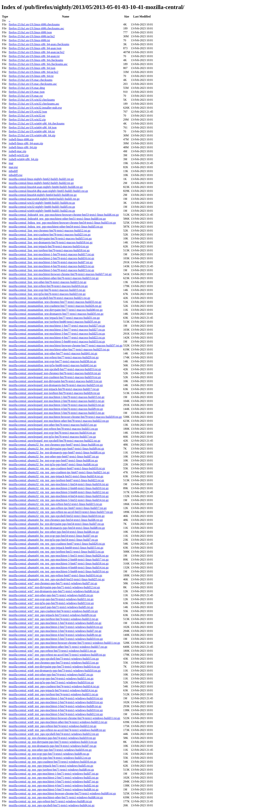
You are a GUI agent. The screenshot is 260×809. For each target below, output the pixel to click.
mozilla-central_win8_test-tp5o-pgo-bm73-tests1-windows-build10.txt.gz (51, 682)
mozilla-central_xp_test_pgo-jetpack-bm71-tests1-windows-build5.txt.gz (51, 765)
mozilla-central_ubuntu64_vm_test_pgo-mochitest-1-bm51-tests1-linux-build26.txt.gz (59, 555)
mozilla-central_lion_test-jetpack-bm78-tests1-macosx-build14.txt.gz (49, 246)
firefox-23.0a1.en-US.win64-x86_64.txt (32, 131)
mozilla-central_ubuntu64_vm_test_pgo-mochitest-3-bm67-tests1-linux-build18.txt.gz (59, 563)
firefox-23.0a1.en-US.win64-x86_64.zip (32, 135)
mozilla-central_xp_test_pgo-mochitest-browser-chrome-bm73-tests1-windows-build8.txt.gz (62, 793)
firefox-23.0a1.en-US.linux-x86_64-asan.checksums (39, 44)
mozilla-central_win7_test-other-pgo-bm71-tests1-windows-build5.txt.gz (51, 595)
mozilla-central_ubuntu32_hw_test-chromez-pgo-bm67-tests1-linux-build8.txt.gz (56, 444)
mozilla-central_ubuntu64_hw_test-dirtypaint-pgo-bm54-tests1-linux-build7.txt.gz (56, 523)
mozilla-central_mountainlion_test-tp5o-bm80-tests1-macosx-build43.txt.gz (52, 365)
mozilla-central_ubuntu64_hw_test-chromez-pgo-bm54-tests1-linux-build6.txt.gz (56, 519)
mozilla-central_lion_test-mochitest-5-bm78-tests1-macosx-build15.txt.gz (51, 270)
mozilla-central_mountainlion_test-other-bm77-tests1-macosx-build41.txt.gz (53, 353)
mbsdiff (13, 171)
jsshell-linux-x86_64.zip (23, 147)
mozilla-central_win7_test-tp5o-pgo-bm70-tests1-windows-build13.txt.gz (51, 603)
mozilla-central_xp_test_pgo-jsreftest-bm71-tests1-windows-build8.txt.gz (51, 769)
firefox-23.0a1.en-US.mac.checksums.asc (33, 83)
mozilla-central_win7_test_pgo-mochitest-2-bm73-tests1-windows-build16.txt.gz (56, 626)
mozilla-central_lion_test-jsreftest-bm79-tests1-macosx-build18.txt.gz (49, 250)
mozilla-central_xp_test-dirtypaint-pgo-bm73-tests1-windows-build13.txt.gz (53, 741)
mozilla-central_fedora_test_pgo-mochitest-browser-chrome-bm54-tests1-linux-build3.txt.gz (62, 222)
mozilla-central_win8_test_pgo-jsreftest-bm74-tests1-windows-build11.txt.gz (53, 694)
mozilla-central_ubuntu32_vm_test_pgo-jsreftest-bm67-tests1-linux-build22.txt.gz (56, 480)
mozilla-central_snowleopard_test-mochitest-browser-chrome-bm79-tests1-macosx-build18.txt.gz (65, 416)
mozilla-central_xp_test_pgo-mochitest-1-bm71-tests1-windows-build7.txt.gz (53, 773)
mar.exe (13, 167)
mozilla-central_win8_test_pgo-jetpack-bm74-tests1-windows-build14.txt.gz (53, 690)
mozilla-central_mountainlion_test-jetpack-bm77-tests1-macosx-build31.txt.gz (54, 317)
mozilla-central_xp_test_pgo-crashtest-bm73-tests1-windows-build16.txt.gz (52, 761)
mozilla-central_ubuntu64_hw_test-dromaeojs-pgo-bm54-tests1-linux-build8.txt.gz (57, 527)
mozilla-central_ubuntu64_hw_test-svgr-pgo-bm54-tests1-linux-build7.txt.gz (53, 535)
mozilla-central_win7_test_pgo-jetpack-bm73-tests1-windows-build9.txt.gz (52, 615)
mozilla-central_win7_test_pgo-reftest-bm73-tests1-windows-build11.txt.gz (52, 650)
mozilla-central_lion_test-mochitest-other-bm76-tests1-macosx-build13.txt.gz (53, 278)
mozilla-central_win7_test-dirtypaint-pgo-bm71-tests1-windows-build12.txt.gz (54, 587)
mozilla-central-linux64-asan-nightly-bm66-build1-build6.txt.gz (46, 186)
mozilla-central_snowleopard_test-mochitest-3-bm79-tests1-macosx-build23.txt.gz (56, 404)
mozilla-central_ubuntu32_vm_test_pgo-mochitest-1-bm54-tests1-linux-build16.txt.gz (59, 484)
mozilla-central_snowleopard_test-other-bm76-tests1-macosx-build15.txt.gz (53, 424)
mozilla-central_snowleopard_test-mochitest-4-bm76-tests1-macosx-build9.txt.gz (56, 408)
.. (9, 20)
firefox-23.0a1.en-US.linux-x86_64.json (32, 68)
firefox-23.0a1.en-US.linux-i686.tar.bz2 (32, 36)
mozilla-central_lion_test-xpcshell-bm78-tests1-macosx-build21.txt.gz (49, 297)
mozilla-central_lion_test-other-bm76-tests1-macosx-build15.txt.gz (47, 282)
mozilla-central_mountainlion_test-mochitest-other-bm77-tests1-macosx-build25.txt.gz (59, 349)
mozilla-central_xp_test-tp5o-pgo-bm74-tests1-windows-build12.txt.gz (50, 757)
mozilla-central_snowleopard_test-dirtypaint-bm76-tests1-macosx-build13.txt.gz (55, 381)
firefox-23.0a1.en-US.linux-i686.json (30, 32)
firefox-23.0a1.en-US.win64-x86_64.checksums (36, 123)
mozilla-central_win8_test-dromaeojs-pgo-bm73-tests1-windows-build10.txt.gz (55, 670)
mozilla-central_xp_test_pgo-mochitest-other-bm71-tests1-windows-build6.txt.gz (56, 797)
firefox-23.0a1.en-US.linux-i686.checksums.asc (36, 28)
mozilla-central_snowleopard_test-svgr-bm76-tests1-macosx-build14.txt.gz (52, 432)
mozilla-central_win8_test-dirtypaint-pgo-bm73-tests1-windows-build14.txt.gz (54, 666)
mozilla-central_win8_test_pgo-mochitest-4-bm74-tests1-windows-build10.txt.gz (56, 710)
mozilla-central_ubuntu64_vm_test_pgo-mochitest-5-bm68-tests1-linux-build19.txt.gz (59, 571)
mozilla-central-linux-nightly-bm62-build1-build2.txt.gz (41, 183)
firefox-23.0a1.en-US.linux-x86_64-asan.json (35, 48)
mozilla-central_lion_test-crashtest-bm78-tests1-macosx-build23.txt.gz (49, 234)
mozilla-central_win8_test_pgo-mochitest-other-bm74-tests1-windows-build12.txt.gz (58, 722)
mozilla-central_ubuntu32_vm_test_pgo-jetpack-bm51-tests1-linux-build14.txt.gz (56, 476)
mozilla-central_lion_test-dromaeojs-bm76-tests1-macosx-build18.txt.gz (50, 242)
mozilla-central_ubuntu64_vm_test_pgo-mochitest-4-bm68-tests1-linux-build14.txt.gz (59, 567)
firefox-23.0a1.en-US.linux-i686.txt (29, 40)
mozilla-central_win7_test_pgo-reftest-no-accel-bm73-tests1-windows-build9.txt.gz (57, 654)
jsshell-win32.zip (19, 155)
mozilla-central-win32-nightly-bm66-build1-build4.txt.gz (42, 202)
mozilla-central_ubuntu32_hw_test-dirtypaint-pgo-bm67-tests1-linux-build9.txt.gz (56, 448)
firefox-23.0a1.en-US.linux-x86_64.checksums (36, 60)
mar (11, 163)
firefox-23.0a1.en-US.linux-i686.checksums (34, 24)
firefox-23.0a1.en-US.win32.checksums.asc (34, 103)
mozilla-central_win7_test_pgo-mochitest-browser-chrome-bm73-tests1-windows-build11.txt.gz (64, 642)
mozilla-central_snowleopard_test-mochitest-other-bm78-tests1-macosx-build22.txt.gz (59, 420)
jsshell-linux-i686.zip (21, 139)
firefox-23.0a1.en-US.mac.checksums (30, 79)
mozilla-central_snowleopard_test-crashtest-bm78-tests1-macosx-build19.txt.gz (55, 377)
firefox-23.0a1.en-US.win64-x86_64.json (33, 127)
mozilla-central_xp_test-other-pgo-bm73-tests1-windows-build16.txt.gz (50, 749)
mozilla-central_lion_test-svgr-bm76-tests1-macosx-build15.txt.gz (47, 290)
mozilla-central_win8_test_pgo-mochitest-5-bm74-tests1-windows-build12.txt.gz (56, 714)
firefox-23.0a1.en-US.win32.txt (27, 115)
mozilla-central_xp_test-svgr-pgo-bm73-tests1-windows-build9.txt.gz (49, 753)
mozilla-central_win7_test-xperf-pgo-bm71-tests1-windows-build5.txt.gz (51, 607)
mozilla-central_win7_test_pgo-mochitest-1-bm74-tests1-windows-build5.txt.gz (55, 622)
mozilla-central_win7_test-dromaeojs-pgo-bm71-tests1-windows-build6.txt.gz (54, 591)
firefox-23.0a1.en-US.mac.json (26, 91)
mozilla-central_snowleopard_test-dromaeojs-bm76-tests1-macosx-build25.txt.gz (56, 385)
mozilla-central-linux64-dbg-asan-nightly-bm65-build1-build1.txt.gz (48, 190)
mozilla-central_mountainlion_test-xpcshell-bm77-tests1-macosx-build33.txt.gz (55, 369)
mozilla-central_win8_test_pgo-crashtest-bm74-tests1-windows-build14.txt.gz (54, 686)
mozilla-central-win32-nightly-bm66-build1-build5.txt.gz (42, 206)
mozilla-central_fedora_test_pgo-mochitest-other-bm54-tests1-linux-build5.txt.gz (56, 226)
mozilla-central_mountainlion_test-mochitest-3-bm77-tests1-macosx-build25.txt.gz (57, 333)
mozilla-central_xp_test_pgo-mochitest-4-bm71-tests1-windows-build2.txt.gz (53, 785)
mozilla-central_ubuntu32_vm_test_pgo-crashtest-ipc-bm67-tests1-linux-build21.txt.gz (59, 472)
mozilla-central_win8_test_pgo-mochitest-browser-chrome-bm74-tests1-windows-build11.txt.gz (64, 718)
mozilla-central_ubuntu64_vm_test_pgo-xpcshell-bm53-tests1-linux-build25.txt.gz (57, 579)
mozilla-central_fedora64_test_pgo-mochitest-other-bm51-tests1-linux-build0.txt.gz (57, 218)
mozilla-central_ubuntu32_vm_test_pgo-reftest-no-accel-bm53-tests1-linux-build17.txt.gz (61, 512)
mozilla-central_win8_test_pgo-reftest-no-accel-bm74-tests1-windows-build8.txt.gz (57, 730)
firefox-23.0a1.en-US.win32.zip (27, 119)
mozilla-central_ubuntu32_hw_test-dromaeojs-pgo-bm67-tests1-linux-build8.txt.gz (57, 452)
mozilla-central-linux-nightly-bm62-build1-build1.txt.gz (41, 179)
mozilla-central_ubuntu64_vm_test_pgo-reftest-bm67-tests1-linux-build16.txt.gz (55, 575)
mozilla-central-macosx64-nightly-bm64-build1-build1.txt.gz (44, 198)
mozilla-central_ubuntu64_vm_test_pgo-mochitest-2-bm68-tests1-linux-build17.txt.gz (59, 559)
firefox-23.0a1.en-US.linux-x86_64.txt (31, 75)
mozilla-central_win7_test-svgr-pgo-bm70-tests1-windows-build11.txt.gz (51, 599)
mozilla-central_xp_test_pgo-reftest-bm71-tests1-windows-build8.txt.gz (50, 801)
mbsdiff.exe (15, 175)
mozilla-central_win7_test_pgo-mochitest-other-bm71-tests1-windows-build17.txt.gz (58, 646)
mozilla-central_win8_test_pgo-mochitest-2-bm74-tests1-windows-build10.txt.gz (56, 702)
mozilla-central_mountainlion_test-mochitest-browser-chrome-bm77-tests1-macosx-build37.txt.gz (65, 345)
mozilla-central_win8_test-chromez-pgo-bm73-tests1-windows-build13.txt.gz (54, 662)
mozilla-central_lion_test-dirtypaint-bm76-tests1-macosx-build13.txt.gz (50, 238)
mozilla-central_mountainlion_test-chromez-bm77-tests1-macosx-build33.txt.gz (55, 301)
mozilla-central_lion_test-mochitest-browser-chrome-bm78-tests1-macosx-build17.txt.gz (60, 274)
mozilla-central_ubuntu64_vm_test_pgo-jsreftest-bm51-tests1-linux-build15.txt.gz (56, 551)
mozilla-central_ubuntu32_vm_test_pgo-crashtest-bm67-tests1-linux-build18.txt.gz (57, 468)
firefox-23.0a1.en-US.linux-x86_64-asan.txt (34, 56)
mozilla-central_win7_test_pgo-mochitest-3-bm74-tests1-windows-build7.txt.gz (55, 630)
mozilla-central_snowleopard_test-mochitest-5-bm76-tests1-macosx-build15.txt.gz (56, 412)
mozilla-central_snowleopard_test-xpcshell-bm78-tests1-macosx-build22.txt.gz (54, 440)
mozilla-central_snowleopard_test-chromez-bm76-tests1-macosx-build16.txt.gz (55, 373)
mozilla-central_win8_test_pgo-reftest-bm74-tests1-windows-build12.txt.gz (52, 726)
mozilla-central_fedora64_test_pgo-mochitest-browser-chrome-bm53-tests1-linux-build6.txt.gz (64, 214)
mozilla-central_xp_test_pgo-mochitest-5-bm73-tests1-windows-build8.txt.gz (53, 789)
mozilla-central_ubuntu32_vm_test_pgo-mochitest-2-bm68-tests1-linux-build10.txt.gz (59, 488)
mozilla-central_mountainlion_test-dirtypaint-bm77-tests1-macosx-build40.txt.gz (56, 309)
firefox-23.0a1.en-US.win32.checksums (32, 99)
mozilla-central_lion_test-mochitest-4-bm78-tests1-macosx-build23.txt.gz (51, 266)
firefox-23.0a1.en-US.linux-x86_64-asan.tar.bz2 (36, 52)
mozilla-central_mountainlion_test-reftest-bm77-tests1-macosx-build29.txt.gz (54, 357)
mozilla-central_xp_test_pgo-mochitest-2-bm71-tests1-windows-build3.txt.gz (53, 777)
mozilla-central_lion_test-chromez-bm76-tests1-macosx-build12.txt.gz (49, 230)
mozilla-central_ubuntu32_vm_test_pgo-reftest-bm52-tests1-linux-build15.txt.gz (55, 504)
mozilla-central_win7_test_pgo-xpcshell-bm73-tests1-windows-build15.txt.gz (54, 658)
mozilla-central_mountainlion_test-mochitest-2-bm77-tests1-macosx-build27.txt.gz (57, 329)
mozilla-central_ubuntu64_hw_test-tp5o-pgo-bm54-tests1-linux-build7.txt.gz (53, 539)
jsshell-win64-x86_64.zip (23, 159)
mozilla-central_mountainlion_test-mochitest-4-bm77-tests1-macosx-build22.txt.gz (57, 337)
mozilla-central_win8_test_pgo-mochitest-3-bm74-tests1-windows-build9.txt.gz (55, 706)
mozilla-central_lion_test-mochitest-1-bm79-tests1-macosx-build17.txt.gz (51, 254)
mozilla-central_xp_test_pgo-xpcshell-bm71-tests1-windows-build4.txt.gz (51, 805)
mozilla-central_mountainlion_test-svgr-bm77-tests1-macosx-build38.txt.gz (52, 361)
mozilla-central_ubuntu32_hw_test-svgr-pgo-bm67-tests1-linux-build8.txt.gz (53, 460)
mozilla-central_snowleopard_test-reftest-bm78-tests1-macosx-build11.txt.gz (53, 428)
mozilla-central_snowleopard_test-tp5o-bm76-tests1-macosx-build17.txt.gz (52, 436)
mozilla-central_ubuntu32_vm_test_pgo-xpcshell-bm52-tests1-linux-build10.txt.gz (57, 515)
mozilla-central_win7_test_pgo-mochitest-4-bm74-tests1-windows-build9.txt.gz (55, 634)
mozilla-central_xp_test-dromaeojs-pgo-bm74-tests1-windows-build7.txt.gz (52, 745)
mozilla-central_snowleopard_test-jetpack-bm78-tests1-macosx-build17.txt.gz (54, 389)
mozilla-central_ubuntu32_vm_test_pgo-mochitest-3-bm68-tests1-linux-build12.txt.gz (59, 492)
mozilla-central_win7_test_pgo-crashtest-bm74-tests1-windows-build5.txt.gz (53, 611)
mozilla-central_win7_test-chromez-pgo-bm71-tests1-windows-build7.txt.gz (53, 583)
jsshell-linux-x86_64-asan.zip (26, 143)
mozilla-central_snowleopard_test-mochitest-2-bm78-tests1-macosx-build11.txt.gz (56, 401)
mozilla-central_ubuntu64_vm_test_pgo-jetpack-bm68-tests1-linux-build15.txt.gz (56, 547)
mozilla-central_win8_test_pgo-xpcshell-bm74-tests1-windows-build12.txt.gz (54, 733)
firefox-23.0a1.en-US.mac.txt (26, 95)
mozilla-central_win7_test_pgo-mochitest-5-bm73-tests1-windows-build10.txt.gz (56, 638)
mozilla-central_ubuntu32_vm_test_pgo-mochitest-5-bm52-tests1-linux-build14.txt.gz (59, 500)
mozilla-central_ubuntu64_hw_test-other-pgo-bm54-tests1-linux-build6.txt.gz (54, 531)
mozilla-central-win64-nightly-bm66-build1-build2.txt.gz (42, 210)
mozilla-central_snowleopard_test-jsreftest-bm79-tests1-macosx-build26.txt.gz (54, 393)
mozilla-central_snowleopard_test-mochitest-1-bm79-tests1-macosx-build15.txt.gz (56, 397)
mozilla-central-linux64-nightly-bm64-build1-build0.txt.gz (43, 194)
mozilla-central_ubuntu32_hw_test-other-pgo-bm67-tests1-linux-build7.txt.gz (54, 456)
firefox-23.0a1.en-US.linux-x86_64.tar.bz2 (33, 72)
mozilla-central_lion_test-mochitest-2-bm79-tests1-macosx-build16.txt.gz (51, 258)
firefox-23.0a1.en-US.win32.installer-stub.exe (35, 107)
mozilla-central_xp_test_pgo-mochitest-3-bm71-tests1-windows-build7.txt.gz (53, 781)
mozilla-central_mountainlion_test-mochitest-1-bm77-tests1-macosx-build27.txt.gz (57, 325)
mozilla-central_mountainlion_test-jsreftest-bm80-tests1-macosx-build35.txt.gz (54, 321)
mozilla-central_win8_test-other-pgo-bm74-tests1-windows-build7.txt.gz (51, 674)
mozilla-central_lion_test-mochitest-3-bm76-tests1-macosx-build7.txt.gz (51, 262)
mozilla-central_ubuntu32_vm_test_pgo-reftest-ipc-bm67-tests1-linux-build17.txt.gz (58, 508)
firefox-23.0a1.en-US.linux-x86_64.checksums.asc (38, 64)
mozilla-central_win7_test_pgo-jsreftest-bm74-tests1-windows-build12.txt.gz (53, 619)
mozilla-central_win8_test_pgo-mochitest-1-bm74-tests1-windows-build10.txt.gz (56, 698)
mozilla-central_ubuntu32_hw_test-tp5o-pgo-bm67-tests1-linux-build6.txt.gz (53, 464)
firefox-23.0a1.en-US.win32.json (28, 111)
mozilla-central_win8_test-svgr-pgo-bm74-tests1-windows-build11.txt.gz (51, 678)
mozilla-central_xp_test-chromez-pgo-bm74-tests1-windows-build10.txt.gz (52, 737)
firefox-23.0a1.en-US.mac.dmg (27, 87)
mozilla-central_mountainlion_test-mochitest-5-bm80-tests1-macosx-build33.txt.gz (57, 341)
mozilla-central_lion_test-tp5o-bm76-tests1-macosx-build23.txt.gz (47, 293)
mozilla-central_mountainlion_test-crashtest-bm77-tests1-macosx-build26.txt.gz (55, 305)
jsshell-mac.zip (17, 151)
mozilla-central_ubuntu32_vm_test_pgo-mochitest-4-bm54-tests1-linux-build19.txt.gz (59, 496)
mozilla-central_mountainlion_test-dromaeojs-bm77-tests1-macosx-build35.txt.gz (56, 313)
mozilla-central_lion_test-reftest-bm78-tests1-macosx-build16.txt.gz (48, 286)
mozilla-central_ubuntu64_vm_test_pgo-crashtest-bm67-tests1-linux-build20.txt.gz (57, 543)
